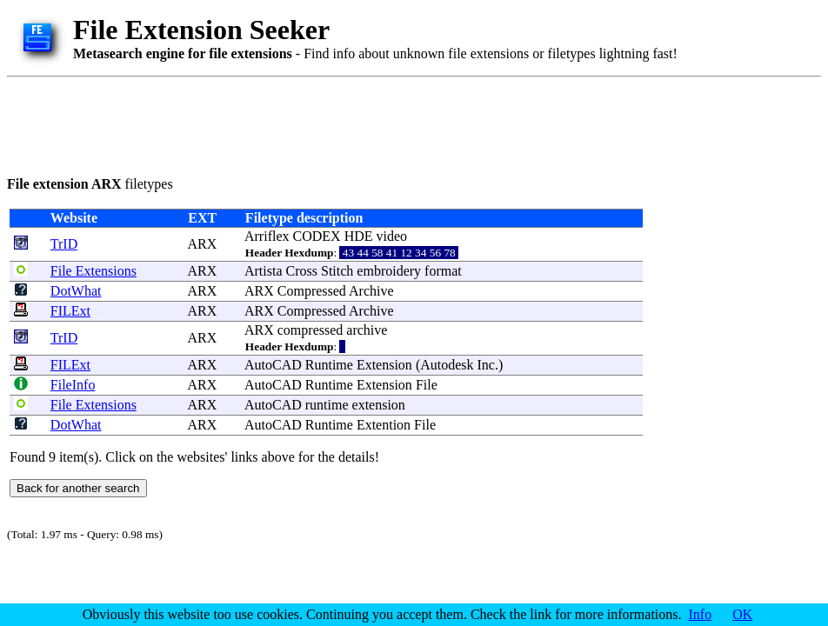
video (392, 236)
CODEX (317, 236)
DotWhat (76, 290)
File (426, 384)
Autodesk (446, 364)
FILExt (70, 310)
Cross (301, 270)
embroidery (389, 270)
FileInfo (73, 384)
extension (378, 404)
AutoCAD (273, 364)
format (443, 270)
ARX (202, 243)
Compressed (311, 290)
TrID (63, 243)
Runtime (329, 364)
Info (700, 614)
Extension (384, 364)
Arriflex (267, 236)
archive (366, 330)
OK (742, 614)
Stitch (337, 270)
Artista (263, 270)
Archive (371, 290)
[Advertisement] (323, 123)
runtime (327, 404)
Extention (384, 424)
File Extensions (93, 270)
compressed (310, 330)
